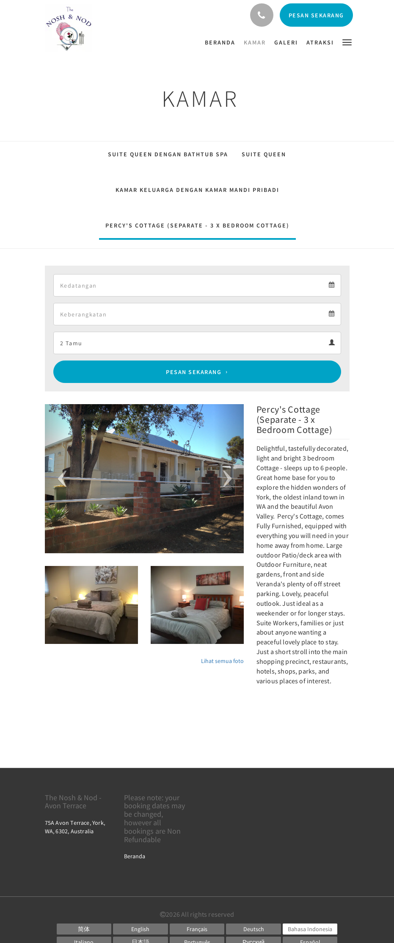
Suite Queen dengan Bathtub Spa (168, 154)
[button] (347, 42)
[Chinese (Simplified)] (84, 929)
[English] (140, 929)
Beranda (134, 856)
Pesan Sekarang (193, 372)
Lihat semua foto (222, 661)
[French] (197, 929)
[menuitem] (222, 42)
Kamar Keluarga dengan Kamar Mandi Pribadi (197, 190)
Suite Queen (264, 154)
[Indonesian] (310, 929)
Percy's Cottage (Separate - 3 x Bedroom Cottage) (197, 225)
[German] (253, 929)
